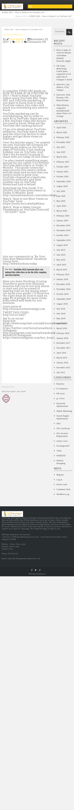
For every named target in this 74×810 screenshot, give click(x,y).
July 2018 (61, 309)
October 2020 (63, 177)
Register (60, 475)
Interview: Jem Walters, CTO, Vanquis (63, 87)
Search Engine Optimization (63, 417)
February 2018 (63, 333)
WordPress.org (63, 494)
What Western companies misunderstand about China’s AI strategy (64, 110)
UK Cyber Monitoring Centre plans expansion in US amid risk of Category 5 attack (64, 73)
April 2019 (61, 265)
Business (60, 384)
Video (59, 451)
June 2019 (61, 255)
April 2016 (61, 353)
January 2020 (62, 221)
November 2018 (64, 289)
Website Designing (61, 462)
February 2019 (63, 274)
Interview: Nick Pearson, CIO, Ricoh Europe (63, 97)
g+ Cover (61, 398)
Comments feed (63, 489)
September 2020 (64, 181)
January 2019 (62, 279)
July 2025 (61, 147)
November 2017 (64, 348)
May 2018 (61, 318)
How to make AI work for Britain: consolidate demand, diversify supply (64, 55)
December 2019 (63, 225)
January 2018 (62, 338)
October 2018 (63, 294)
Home (18, 16)
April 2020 (61, 206)
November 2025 (64, 142)
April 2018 (61, 323)
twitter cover (62, 441)
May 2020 (61, 201)
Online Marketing (64, 411)
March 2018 (62, 328)
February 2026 (63, 137)
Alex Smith (16, 39)
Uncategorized (63, 446)
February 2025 (63, 162)
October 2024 (63, 167)
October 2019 (63, 235)
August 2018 (62, 304)
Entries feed (62, 484)
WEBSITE (61, 456)
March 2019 (62, 270)
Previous (5, 387)
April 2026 (61, 127)
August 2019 (62, 245)
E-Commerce (62, 389)
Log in (59, 480)
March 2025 (62, 157)
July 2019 (61, 250)
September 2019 (64, 240)
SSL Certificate (63, 428)
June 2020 (61, 196)
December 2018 (63, 284)
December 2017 (63, 343)
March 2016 (62, 358)
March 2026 (62, 132)
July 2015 (61, 372)
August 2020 (62, 186)
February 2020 (63, 216)
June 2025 (61, 152)
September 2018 (64, 299)
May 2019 (61, 260)
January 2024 (62, 172)
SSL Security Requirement (62, 434)
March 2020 (62, 211)
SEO (25, 16)
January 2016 (62, 363)
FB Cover (61, 394)
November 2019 (64, 230)
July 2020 (61, 191)
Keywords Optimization (62, 404)
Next (12, 387)
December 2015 (63, 368)
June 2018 (61, 314)
